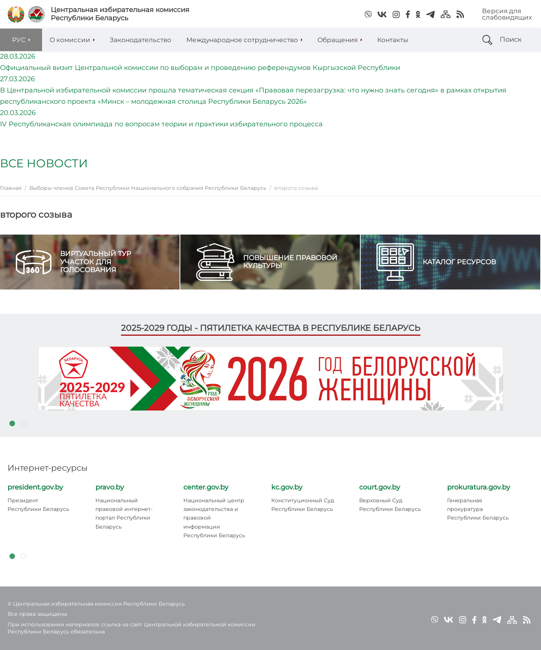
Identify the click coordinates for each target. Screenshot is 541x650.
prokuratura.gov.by (478, 487)
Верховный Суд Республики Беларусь (390, 504)
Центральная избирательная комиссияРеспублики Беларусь (120, 14)
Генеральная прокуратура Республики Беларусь (478, 509)
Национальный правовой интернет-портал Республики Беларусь (124, 513)
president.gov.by (35, 487)
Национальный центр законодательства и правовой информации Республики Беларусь (214, 518)
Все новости (44, 163)
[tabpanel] (270, 379)
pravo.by (109, 487)
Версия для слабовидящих (507, 14)
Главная (10, 188)
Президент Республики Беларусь (38, 504)
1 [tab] (12, 423)
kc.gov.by (286, 487)
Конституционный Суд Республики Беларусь (302, 504)
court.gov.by (379, 487)
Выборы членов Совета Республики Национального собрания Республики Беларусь (147, 188)
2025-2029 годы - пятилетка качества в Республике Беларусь (270, 328)
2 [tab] (23, 423)
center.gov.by (205, 487)
